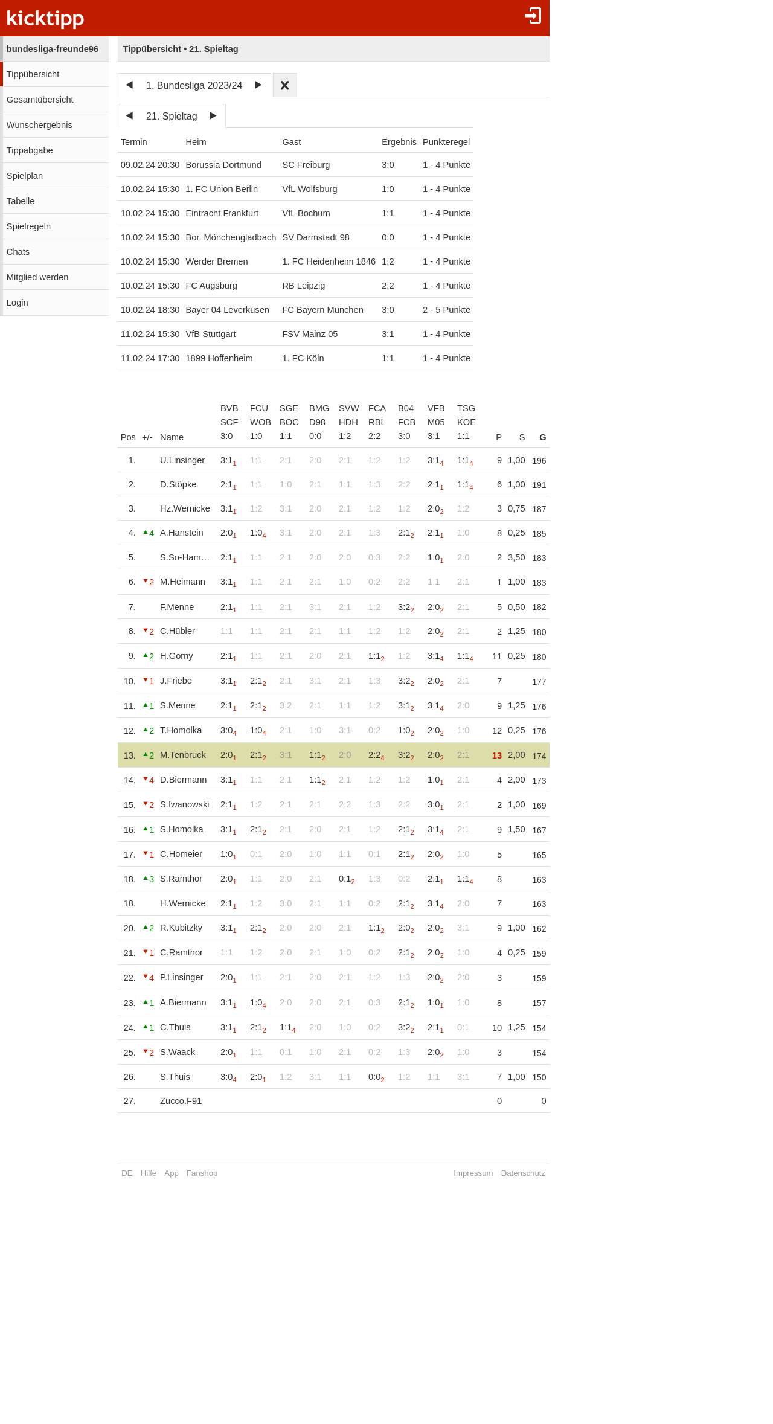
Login (17, 302)
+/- (147, 437)
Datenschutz (547, 1173)
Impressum (497, 1173)
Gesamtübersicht (40, 99)
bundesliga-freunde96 (52, 49)
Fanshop (202, 1173)
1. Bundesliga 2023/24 (194, 85)
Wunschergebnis (39, 125)
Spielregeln (29, 226)
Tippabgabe (30, 150)
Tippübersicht (33, 74)
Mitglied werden (38, 277)
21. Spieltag (171, 116)
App (171, 1173)
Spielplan (25, 176)
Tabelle (20, 201)
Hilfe (148, 1173)
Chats (18, 252)
